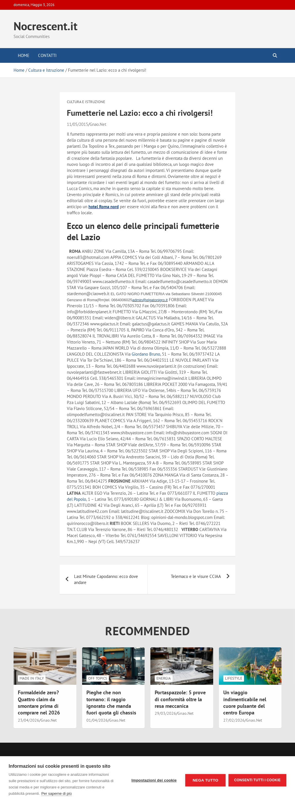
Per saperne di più (56, 793)
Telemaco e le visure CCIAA (196, 576)
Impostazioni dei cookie (154, 780)
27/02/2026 (234, 720)
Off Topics (97, 678)
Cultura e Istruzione (86, 101)
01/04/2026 (97, 720)
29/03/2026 (165, 713)
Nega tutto (205, 780)
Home (23, 55)
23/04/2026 (28, 720)
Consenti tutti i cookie (257, 780)
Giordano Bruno (146, 354)
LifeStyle (233, 678)
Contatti (47, 55)
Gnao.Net (98, 124)
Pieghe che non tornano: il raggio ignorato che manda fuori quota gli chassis (111, 702)
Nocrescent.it (45, 25)
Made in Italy (32, 678)
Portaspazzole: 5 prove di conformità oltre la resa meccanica (180, 699)
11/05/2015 (77, 124)
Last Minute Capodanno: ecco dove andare (106, 579)
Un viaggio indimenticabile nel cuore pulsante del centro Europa (244, 702)
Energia (163, 678)
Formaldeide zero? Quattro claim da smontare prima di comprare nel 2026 (39, 702)
